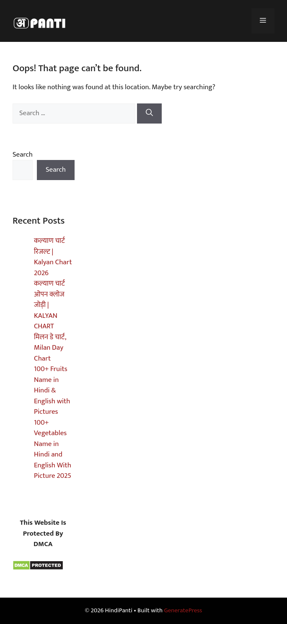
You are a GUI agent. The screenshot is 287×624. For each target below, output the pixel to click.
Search (23, 154)
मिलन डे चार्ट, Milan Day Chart (50, 347)
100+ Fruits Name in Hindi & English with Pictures (52, 390)
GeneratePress (183, 610)
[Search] (149, 113)
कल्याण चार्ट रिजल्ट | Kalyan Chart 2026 (53, 257)
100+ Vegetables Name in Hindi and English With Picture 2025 (52, 449)
